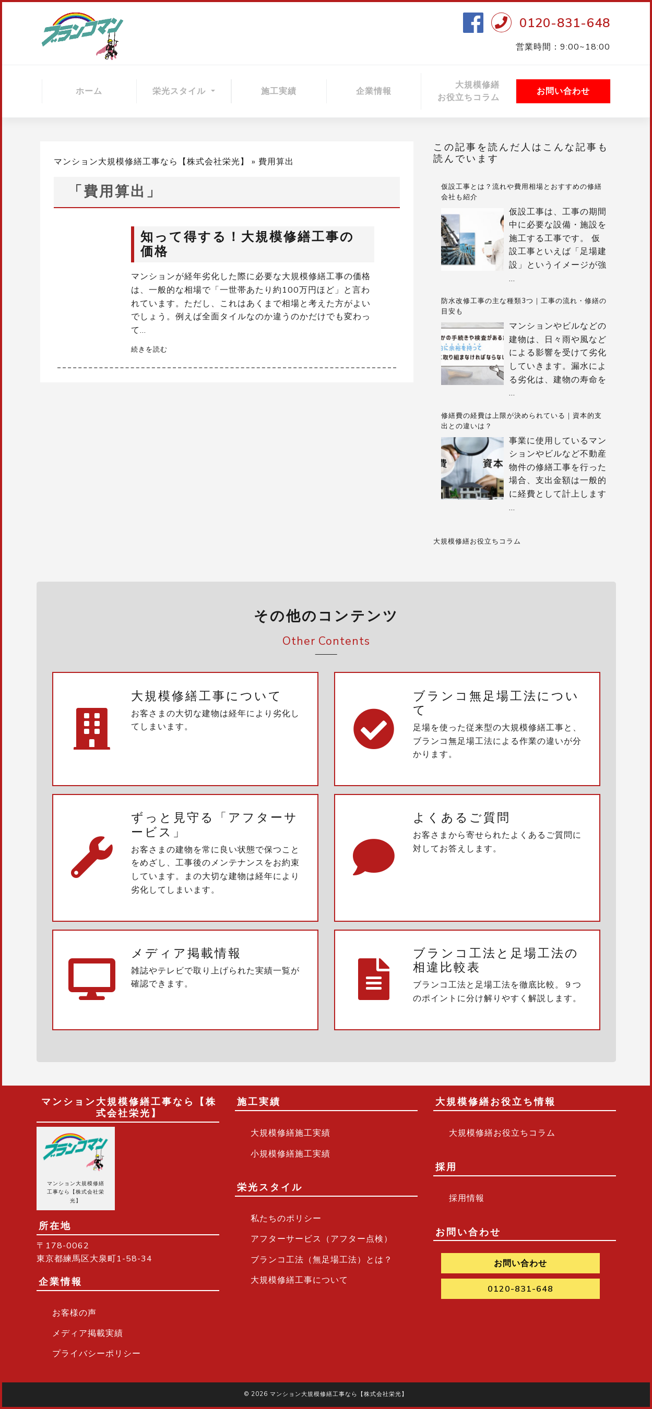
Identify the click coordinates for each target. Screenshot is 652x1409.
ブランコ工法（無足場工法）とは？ (322, 1260)
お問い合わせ (563, 91)
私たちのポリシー (286, 1218)
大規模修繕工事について (299, 1280)
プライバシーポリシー (96, 1353)
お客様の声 (74, 1313)
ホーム (89, 91)
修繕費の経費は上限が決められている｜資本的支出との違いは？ (521, 421)
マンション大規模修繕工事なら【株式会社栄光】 (151, 161)
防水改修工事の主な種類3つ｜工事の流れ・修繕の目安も (524, 306)
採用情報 (466, 1198)
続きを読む (149, 349)
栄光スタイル (180, 91)
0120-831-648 (564, 23)
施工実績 (279, 91)
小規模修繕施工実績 (290, 1154)
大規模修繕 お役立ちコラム (476, 91)
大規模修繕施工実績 (290, 1133)
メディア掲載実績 (87, 1333)
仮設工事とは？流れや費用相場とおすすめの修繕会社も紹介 (521, 192)
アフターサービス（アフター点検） (322, 1239)
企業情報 (374, 91)
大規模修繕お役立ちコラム (477, 541)
